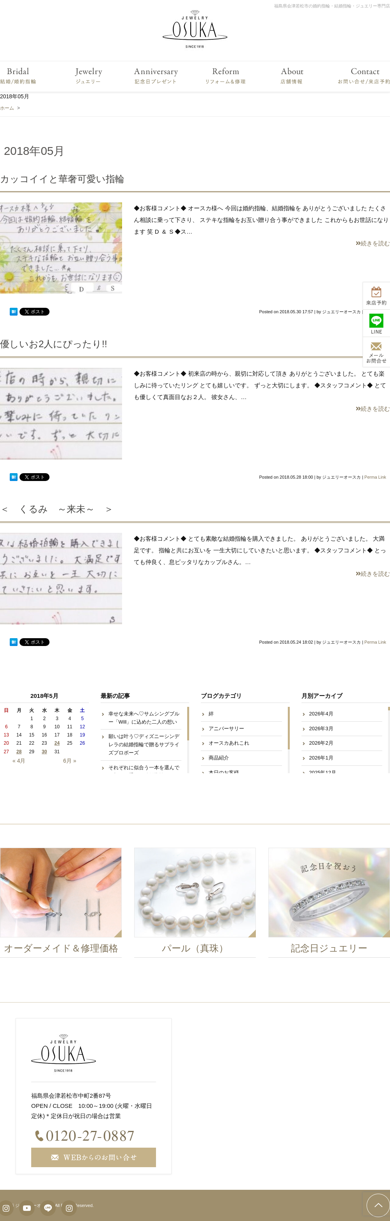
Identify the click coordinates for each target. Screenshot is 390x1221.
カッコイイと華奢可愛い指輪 (62, 179)
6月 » (69, 761)
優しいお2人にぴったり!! (53, 344)
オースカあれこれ (229, 743)
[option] (196, 905)
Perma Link (375, 477)
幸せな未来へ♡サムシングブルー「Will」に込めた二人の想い (143, 718)
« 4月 (18, 761)
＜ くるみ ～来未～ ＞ (56, 509)
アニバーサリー (226, 728)
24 (57, 743)
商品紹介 (219, 758)
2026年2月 (321, 743)
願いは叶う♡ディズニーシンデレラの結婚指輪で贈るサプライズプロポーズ (143, 744)
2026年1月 (321, 758)
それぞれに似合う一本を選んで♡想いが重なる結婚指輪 (143, 772)
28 (18, 751)
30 (44, 751)
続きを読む (373, 243)
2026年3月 (321, 728)
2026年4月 (321, 714)
